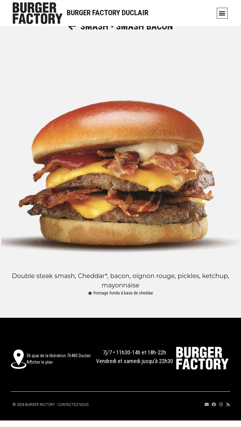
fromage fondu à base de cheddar (123, 300)
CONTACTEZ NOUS (73, 412)
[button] (222, 13)
